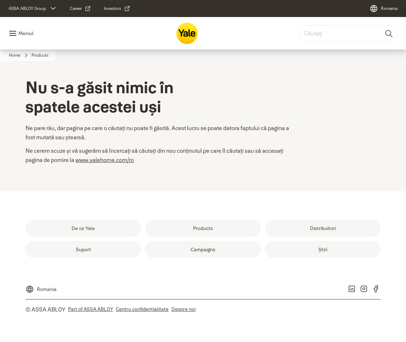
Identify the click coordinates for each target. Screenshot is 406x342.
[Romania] (383, 8)
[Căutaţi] (389, 33)
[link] (80, 8)
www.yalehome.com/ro (104, 159)
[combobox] (347, 33)
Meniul (26, 33)
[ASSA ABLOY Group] (33, 8)
